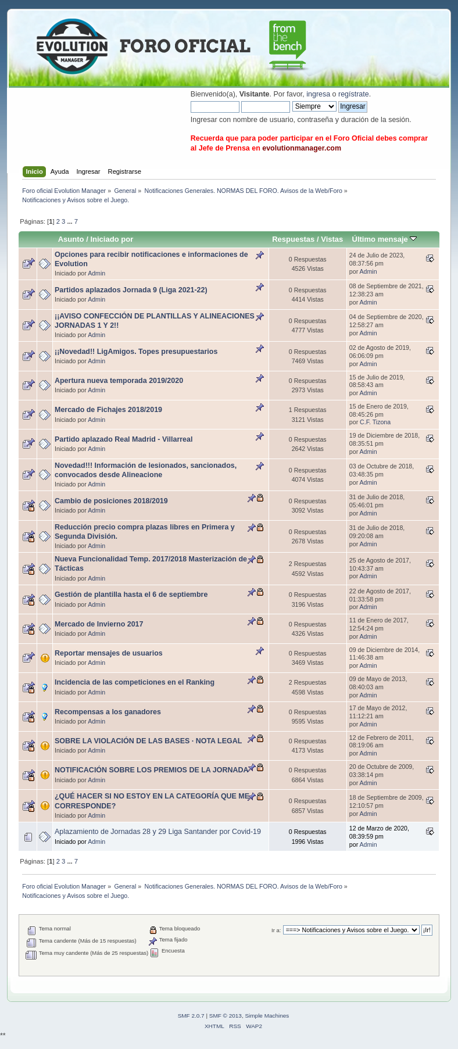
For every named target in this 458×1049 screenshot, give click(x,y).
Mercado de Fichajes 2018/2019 (108, 410)
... (70, 221)
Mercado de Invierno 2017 (99, 624)
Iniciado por (111, 239)
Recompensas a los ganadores (108, 712)
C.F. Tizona (375, 421)
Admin (96, 273)
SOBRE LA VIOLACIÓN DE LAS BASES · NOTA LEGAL (148, 741)
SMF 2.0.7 (191, 1015)
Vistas (332, 239)
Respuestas (293, 239)
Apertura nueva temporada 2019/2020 (119, 381)
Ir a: (276, 930)
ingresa (318, 94)
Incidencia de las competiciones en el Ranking (134, 682)
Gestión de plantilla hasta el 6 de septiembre (131, 594)
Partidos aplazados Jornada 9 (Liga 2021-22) (131, 290)
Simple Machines (267, 1015)
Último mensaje (384, 239)
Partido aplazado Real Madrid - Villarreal (123, 439)
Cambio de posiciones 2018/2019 (111, 501)
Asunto (71, 239)
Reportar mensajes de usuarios (109, 653)
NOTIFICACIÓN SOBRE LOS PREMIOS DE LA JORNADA (151, 770)
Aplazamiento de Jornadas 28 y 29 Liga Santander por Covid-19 (158, 832)
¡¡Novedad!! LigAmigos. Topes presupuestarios (136, 352)
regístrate (353, 94)
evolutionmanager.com (301, 148)
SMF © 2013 (225, 1015)
